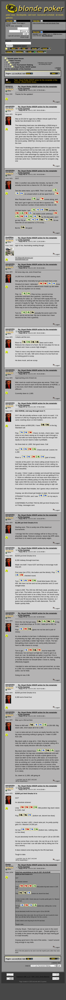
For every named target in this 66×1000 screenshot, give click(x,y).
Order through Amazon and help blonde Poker (46, 23)
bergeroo (9, 86)
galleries (9, 18)
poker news (10, 15)
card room (32, 15)
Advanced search (20, 46)
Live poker (15, 63)
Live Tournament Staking (23, 65)
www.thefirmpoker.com (21, 259)
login (22, 23)
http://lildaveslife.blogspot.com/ (24, 258)
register (8, 24)
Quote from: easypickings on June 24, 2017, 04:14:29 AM (32, 872)
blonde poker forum (16, 59)
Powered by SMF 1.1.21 (23, 976)
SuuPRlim (9, 237)
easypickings (10, 106)
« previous (58, 67)
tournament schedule (45, 15)
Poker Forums (15, 61)
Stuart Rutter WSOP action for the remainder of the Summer (20, 68)
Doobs (8, 864)
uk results (60, 15)
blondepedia (21, 15)
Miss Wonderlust (47, 35)
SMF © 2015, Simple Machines (41, 976)
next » (59, 69)
